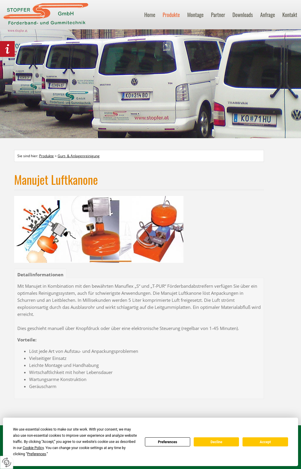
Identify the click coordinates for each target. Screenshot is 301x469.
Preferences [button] (36, 454)
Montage (195, 14)
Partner (218, 14)
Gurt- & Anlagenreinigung (79, 155)
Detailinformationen (40, 274)
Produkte (171, 14)
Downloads (243, 14)
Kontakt (289, 14)
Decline (216, 442)
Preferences (167, 442)
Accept (265, 442)
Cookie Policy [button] (33, 448)
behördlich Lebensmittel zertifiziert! (7, 49)
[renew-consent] (6, 462)
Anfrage (267, 14)
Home (149, 14)
